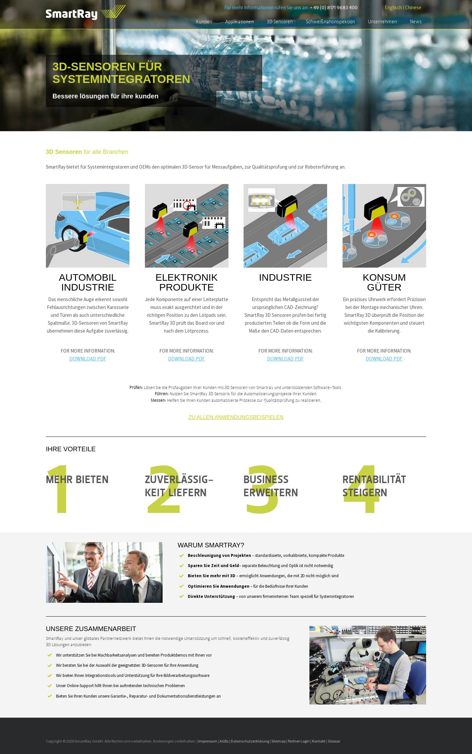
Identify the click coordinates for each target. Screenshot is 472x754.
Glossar (334, 741)
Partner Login (299, 741)
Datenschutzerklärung (250, 741)
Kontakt (318, 741)
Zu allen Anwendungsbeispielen (236, 417)
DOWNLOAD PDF (87, 358)
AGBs (224, 741)
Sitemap (278, 741)
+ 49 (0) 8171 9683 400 (334, 7)
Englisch (393, 7)
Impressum (207, 741)
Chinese (413, 7)
